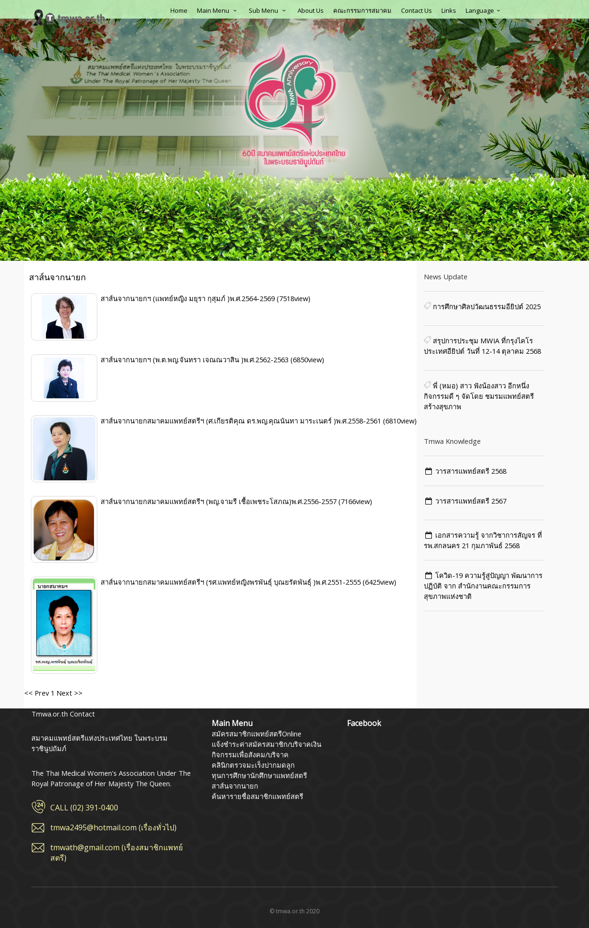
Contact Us (416, 10)
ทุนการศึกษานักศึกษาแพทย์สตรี (259, 775)
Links (448, 10)
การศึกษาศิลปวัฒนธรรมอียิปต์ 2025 (486, 306)
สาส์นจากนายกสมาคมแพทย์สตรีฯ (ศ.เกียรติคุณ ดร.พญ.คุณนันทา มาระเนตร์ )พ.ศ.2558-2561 (242, 420)
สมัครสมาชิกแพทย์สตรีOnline (256, 733)
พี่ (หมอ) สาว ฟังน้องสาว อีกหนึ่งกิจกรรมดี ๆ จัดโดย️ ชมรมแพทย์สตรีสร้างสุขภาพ (479, 396)
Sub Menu (268, 10)
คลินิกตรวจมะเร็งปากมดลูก (253, 765)
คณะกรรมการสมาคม (362, 10)
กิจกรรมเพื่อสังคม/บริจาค (250, 754)
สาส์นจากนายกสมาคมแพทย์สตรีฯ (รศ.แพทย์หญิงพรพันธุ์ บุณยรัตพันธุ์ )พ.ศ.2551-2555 (232, 582)
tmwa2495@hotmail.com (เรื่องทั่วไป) (113, 827)
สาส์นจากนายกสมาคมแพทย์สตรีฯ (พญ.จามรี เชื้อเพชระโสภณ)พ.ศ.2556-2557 (219, 501)
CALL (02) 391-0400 (84, 807)
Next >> (69, 693)
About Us (311, 10)
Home (178, 10)
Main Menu (218, 10)
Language (484, 10)
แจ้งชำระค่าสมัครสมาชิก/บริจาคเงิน (266, 744)
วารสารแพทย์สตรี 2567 (470, 500)
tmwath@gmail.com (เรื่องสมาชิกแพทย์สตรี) (116, 852)
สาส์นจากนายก (235, 785)
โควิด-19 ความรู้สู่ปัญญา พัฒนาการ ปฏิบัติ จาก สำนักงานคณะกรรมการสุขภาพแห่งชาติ (483, 585)
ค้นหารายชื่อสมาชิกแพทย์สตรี (257, 796)
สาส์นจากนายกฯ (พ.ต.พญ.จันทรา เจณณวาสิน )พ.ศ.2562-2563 (195, 359)
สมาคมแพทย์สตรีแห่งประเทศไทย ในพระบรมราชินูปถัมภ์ (69, 17)
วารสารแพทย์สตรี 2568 (470, 471)
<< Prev (36, 693)
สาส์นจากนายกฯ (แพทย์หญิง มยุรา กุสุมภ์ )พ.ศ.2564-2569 (189, 298)
